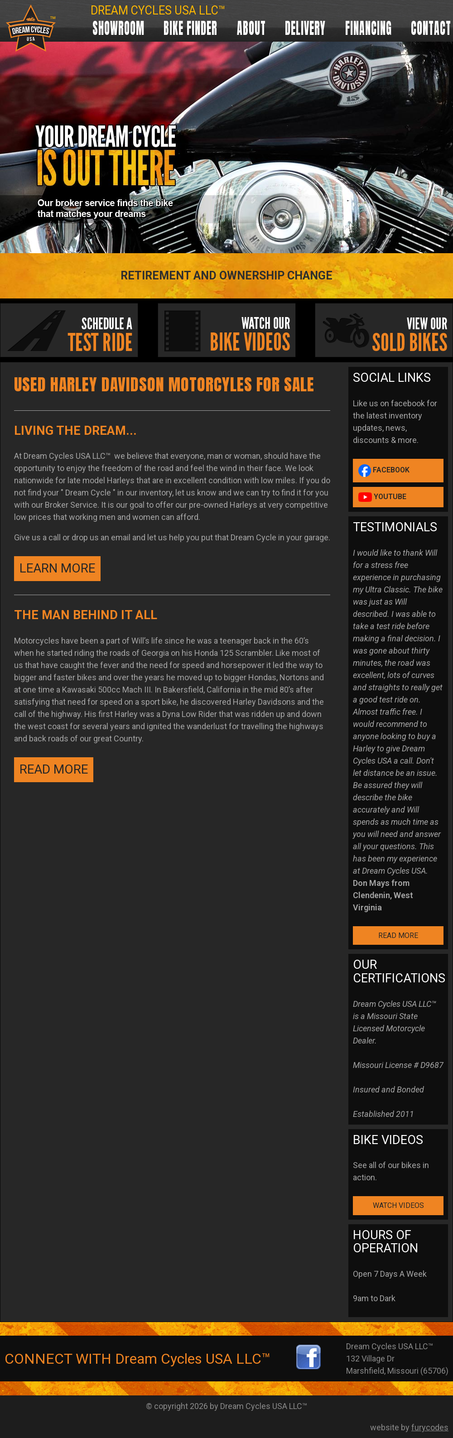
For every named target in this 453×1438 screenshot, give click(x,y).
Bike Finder (190, 28)
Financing (368, 28)
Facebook (384, 470)
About (251, 28)
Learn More (57, 568)
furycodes (429, 1427)
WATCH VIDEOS (398, 1205)
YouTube (382, 497)
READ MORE (53, 769)
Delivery (305, 28)
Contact (431, 28)
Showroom (118, 28)
